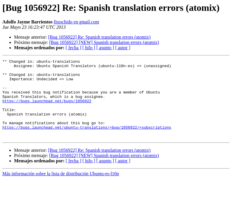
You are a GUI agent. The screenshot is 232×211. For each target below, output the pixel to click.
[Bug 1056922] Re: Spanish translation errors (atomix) (99, 37)
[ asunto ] (105, 47)
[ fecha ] (73, 47)
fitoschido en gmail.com (76, 21)
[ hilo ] (89, 47)
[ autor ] (122, 47)
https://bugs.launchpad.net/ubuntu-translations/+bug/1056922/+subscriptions (86, 141)
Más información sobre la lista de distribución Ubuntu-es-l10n (60, 189)
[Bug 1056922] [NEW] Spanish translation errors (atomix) (104, 42)
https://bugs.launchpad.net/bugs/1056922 (46, 109)
